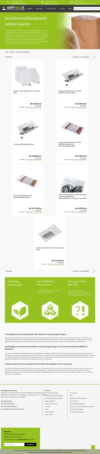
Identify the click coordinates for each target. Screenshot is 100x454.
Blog (46, 409)
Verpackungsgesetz (51, 393)
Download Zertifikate (76, 409)
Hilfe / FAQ (48, 415)
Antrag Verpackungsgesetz (54, 398)
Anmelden (30, 444)
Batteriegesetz (50, 401)
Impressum (73, 393)
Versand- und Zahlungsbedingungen (82, 406)
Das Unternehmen (51, 404)
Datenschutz (74, 401)
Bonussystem (49, 412)
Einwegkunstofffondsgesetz (54, 395)
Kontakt (47, 406)
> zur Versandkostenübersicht (34, 108)
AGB (71, 395)
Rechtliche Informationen (78, 398)
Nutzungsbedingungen (77, 404)
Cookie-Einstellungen (77, 412)
